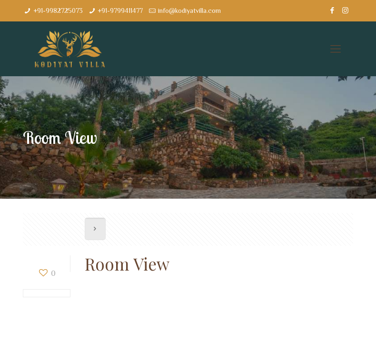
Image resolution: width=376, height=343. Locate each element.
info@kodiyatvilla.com (189, 10)
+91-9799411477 (120, 10)
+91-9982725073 (58, 10)
